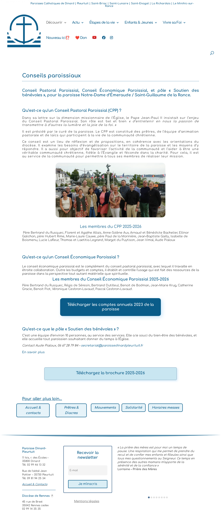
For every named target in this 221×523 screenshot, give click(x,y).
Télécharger (79, 304)
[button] (149, 497)
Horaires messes (165, 408)
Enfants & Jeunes (139, 23)
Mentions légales (86, 501)
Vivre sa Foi (172, 23)
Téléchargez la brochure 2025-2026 (110, 373)
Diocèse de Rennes (38, 495)
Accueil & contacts (33, 410)
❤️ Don (81, 38)
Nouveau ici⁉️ (58, 38)
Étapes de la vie (102, 23)
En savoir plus (33, 352)
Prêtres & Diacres (71, 410)
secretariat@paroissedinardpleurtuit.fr (112, 345)
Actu (75, 23)
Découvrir (54, 23)
